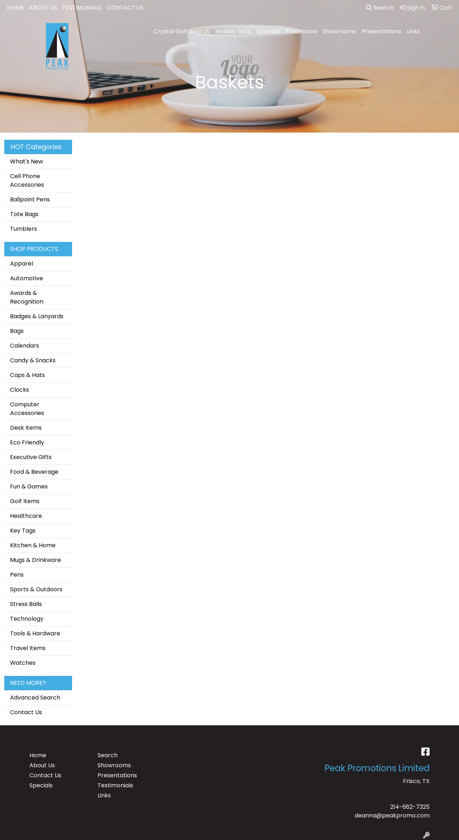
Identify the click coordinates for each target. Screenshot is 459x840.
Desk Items (26, 428)
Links (413, 31)
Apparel (21, 263)
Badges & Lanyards (36, 316)
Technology (26, 619)
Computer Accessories (27, 408)
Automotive (26, 278)
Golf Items (24, 501)
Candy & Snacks (33, 360)
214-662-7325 (410, 807)
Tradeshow (301, 31)
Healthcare (26, 516)
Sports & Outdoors (36, 589)
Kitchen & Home (33, 545)
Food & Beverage (34, 472)
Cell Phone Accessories (27, 180)
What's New (26, 161)
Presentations (381, 31)
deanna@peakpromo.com (392, 815)
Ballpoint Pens (30, 199)
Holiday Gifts (233, 31)
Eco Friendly (27, 442)
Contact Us (26, 712)
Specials (268, 31)
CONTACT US (125, 8)
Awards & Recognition (26, 297)
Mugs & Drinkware (35, 560)
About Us (42, 765)
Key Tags (23, 530)
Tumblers (23, 229)
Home (37, 755)
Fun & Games (29, 486)
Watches (23, 663)
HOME (15, 8)
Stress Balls (26, 604)
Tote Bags (24, 214)
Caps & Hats (27, 375)
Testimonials (115, 785)
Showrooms (339, 31)
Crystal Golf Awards (181, 31)
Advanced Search (35, 697)
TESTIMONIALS (82, 8)
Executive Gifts (31, 457)
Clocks (19, 390)
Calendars (24, 346)
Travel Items (28, 648)
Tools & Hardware (35, 633)
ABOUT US (43, 8)
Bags (17, 331)
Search (379, 8)
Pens (17, 575)
